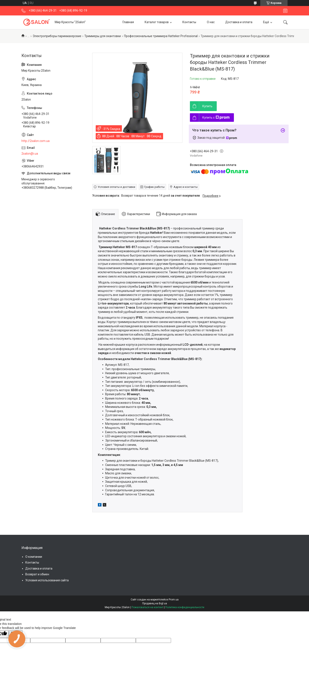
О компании (33, 556)
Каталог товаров (157, 22)
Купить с (216, 117)
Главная (128, 22)
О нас (211, 22)
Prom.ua (174, 599)
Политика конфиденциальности (184, 607)
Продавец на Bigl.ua (154, 603)
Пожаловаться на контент (147, 607)
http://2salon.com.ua (35, 141)
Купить (207, 106)
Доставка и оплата (238, 22)
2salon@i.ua (29, 153)
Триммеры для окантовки (102, 36)
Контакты (189, 22)
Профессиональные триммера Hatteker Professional (161, 36)
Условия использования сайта (47, 580)
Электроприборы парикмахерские (57, 36)
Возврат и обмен (37, 574)
